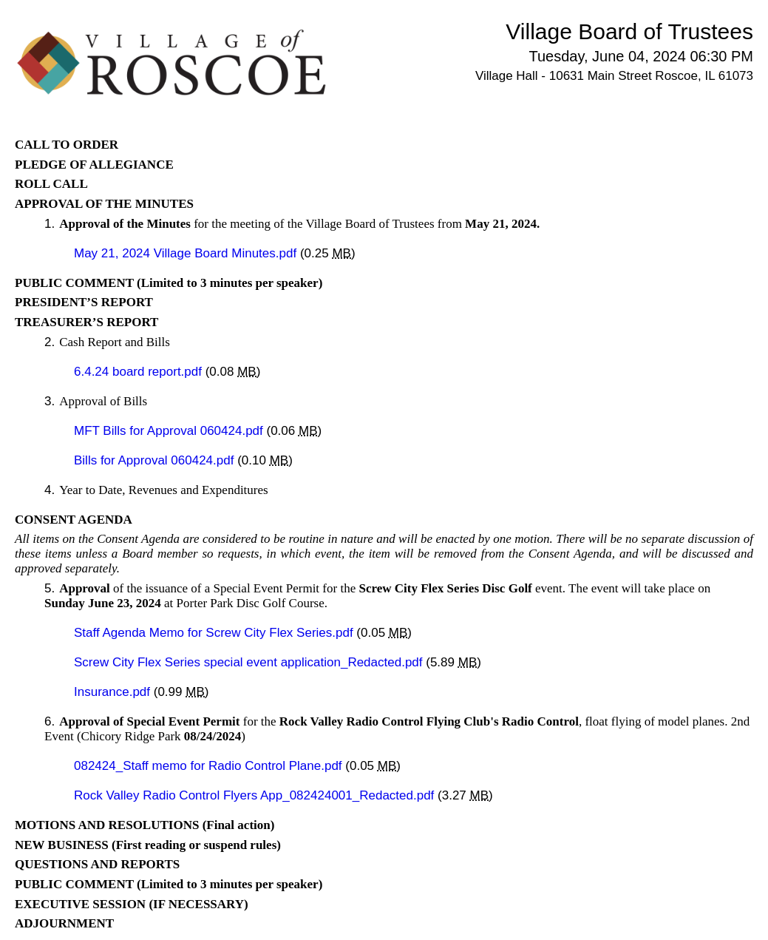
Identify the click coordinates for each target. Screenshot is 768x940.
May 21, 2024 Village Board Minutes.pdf (187, 253)
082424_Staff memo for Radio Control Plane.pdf (209, 766)
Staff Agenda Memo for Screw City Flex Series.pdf (215, 633)
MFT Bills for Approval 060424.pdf (170, 431)
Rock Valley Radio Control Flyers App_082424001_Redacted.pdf (256, 795)
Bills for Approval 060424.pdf (155, 460)
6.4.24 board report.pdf (139, 372)
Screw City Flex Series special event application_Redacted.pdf (250, 662)
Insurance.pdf (114, 692)
